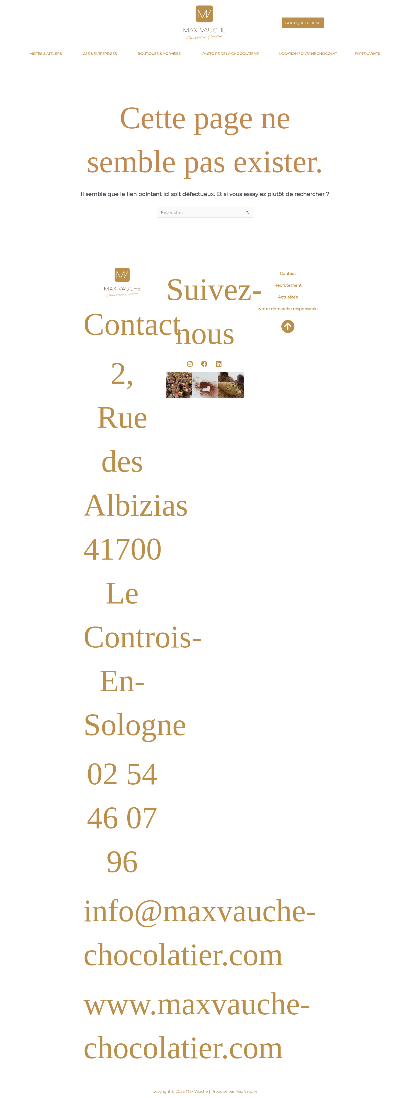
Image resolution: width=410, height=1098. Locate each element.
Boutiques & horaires (159, 53)
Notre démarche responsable (288, 309)
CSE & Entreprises (100, 53)
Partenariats (367, 53)
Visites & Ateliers (46, 53)
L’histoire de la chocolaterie (230, 53)
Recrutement (287, 285)
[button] (47, 53)
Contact (288, 274)
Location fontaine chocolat (308, 53)
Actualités (288, 297)
